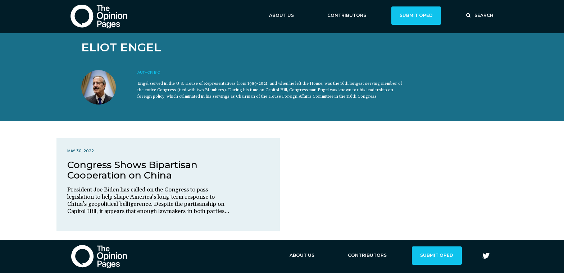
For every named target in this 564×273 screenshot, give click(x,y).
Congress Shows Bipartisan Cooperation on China (132, 170)
